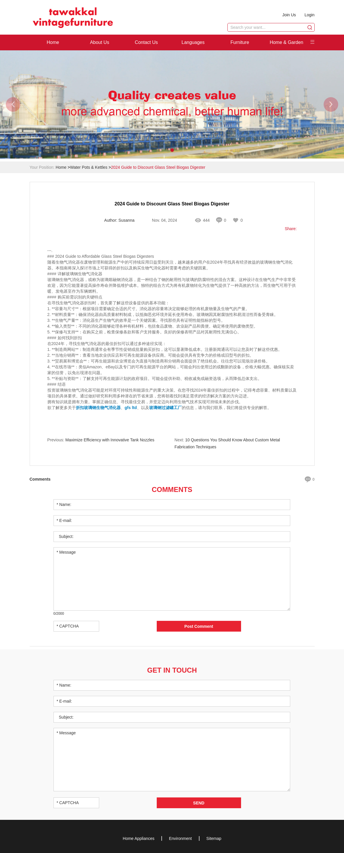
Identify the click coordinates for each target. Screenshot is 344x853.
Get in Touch (172, 670)
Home (53, 42)
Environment (180, 838)
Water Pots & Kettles (89, 167)
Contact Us (146, 42)
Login (309, 15)
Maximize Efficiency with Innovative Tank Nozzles (109, 440)
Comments (172, 489)
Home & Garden (286, 42)
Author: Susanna (119, 220)
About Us (99, 42)
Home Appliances (138, 838)
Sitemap (213, 838)
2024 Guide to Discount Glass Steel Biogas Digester (158, 167)
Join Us (289, 15)
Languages (192, 42)
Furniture (240, 42)
